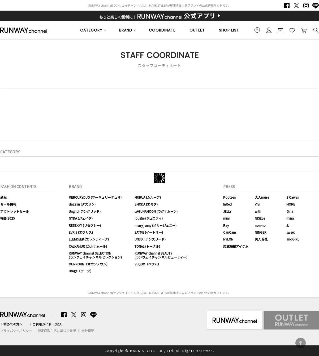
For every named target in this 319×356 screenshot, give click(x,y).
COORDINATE (162, 30)
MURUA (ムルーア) (148, 197)
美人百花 (261, 239)
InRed (227, 204)
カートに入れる (304, 30)
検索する (315, 30)
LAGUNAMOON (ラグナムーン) (156, 211)
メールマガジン (280, 30)
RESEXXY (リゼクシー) (85, 225)
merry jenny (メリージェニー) (155, 225)
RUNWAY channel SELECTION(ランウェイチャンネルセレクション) (95, 255)
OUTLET (197, 30)
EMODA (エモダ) (146, 204)
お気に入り (292, 30)
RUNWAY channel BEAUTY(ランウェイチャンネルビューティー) (161, 255)
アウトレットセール (14, 211)
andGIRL (292, 239)
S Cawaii (292, 197)
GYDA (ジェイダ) (81, 218)
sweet (290, 232)
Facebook (287, 5)
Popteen (229, 197)
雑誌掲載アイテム (235, 246)
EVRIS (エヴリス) (81, 232)
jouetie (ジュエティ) (149, 218)
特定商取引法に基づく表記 (57, 330)
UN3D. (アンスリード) (150, 239)
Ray (226, 225)
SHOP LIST (229, 30)
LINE (315, 5)
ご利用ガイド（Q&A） (48, 324)
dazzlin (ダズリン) (82, 204)
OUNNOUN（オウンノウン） (89, 264)
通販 (3, 197)
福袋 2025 (7, 218)
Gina (289, 211)
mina (290, 218)
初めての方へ (13, 324)
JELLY (227, 211)
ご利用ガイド (257, 30)
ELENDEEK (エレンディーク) (89, 239)
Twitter (296, 5)
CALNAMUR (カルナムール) (88, 246)
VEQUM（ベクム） (148, 264)
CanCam (229, 232)
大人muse (262, 197)
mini (226, 218)
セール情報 (8, 204)
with (258, 211)
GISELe (260, 218)
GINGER (260, 232)
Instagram (306, 5)
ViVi (257, 204)
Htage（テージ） (81, 271)
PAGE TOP (300, 343)
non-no (260, 225)
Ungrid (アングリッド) (85, 211)
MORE (290, 204)
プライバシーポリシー (16, 330)
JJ (287, 225)
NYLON (228, 239)
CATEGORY (91, 30)
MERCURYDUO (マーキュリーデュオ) (95, 197)
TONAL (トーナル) (147, 246)
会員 (269, 30)
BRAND (125, 30)
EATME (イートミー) (149, 232)
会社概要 (87, 330)
